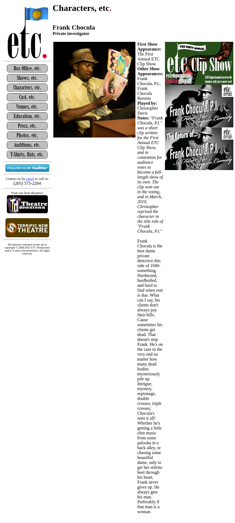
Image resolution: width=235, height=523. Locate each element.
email (30, 179)
